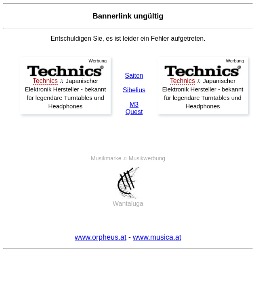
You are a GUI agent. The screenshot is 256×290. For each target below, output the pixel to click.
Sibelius (134, 90)
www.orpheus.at (100, 237)
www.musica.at (157, 237)
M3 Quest (134, 108)
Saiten (134, 75)
